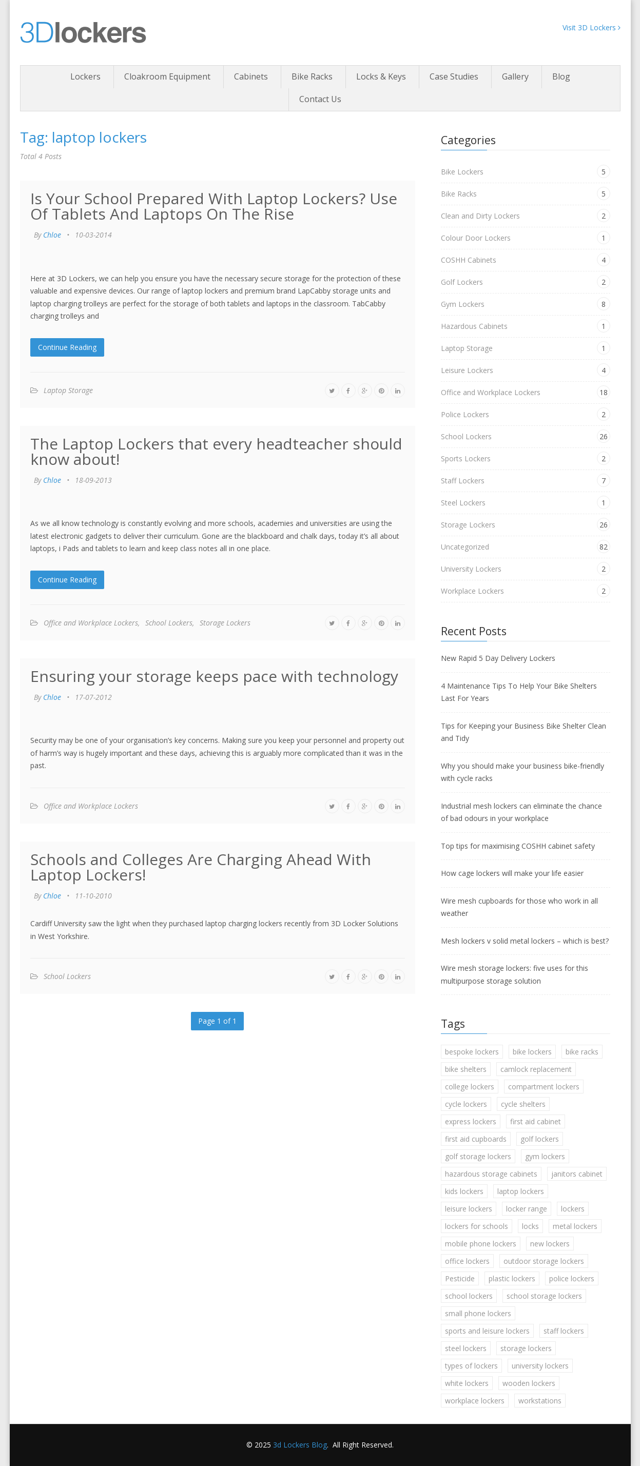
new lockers (550, 1243)
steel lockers (466, 1348)
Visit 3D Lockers (591, 27)
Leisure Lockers (467, 370)
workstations (539, 1400)
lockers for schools (476, 1226)
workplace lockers (475, 1400)
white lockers (467, 1383)
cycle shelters (523, 1104)
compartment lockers (543, 1086)
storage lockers (526, 1348)
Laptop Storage (68, 390)
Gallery (515, 76)
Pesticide (460, 1278)
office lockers (467, 1261)
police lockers (571, 1278)
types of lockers (471, 1366)
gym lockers (545, 1156)
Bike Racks (312, 76)
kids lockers (464, 1191)
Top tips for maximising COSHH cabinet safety (518, 846)
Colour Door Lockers (476, 238)
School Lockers (168, 623)
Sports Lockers (466, 458)
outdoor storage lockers (543, 1261)
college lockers (469, 1086)
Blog (561, 76)
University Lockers (471, 569)
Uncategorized (465, 547)
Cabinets (251, 76)
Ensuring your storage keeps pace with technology (214, 676)
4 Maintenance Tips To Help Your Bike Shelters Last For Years (519, 692)
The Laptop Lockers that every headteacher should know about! (216, 451)
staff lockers (564, 1331)
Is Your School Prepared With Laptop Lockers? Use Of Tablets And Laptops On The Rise (213, 206)
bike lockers (532, 1052)
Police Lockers (465, 414)
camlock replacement (536, 1069)
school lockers (469, 1296)
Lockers (85, 76)
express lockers (470, 1121)
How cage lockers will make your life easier (512, 873)
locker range (526, 1209)
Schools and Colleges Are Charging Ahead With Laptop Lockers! (200, 867)
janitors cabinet (577, 1174)
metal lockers (575, 1226)
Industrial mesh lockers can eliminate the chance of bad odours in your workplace (521, 812)
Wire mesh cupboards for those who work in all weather (519, 907)
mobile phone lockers (480, 1243)
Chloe (52, 235)
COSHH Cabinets (468, 260)
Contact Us (320, 99)
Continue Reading (67, 347)
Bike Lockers (462, 172)
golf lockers (539, 1139)
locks (530, 1226)
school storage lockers (544, 1296)
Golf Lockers (462, 282)
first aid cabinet (535, 1121)
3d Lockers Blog (300, 1445)
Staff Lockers (462, 480)
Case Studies (454, 76)
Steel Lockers (463, 502)
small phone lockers (478, 1313)
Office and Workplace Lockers (91, 623)
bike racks (582, 1052)
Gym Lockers (462, 304)
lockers (573, 1209)
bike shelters (466, 1069)
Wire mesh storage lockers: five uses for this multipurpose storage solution (514, 974)
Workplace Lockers (472, 591)
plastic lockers (512, 1278)
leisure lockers (468, 1209)
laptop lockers (520, 1191)
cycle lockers (466, 1104)
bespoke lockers (472, 1052)
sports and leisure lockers (487, 1331)
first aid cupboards (476, 1139)
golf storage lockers (478, 1156)
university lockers (540, 1366)
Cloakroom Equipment (167, 76)
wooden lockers (528, 1383)
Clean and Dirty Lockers (480, 216)
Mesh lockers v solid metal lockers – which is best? (525, 941)
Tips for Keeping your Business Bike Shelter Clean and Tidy (523, 732)
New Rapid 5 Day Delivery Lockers (498, 658)
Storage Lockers (225, 623)
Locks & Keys (381, 76)
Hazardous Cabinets (474, 326)
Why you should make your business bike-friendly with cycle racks (522, 772)
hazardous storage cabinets (491, 1174)
